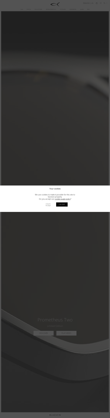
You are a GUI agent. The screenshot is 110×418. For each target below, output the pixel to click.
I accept (62, 204)
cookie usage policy (63, 199)
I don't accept (48, 205)
